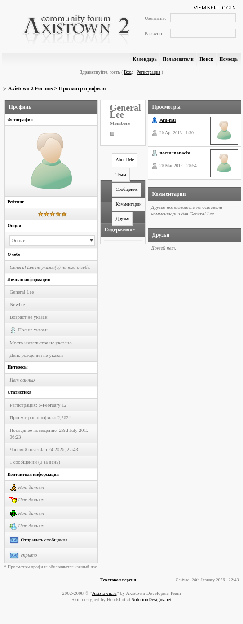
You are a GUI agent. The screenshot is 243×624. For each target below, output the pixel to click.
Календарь (145, 59)
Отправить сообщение (44, 539)
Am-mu (167, 120)
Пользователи (178, 59)
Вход (128, 72)
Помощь (229, 59)
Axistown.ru (104, 593)
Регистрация (148, 72)
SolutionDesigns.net (152, 599)
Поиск (206, 59)
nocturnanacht (174, 152)
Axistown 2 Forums (30, 88)
